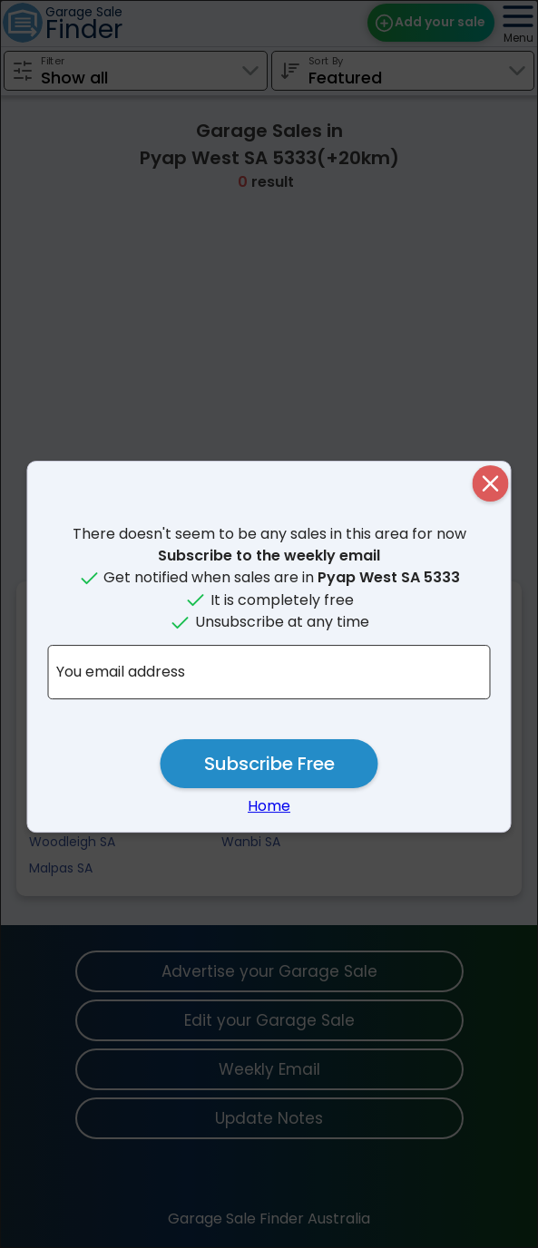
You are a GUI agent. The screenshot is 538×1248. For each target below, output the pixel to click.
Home (269, 805)
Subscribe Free (269, 763)
